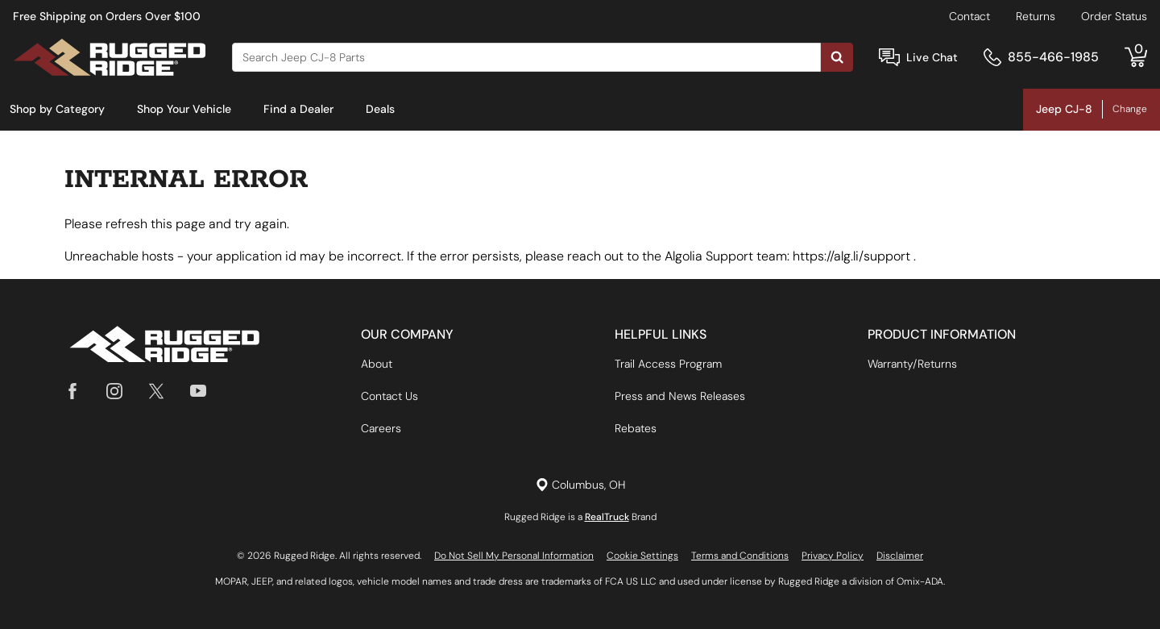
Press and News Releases (680, 396)
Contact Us (389, 396)
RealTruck (607, 516)
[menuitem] (57, 110)
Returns (1035, 16)
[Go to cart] (1136, 57)
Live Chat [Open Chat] (932, 57)
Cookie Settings (642, 555)
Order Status (1114, 16)
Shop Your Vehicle (184, 109)
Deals (380, 109)
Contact (969, 16)
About (376, 363)
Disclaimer (899, 555)
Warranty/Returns (912, 363)
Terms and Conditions (740, 555)
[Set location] (580, 485)
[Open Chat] (889, 57)
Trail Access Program (668, 363)
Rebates (636, 428)
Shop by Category (57, 109)
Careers (381, 428)
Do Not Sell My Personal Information (514, 555)
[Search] (526, 57)
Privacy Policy (833, 555)
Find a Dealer (298, 109)
